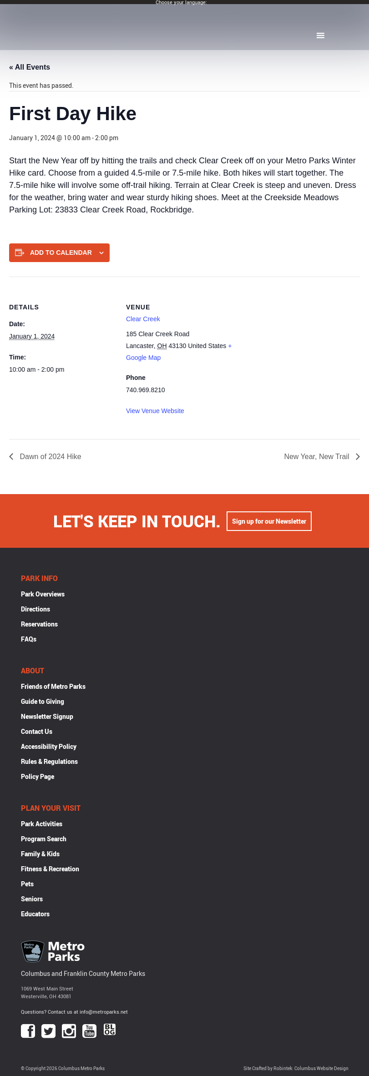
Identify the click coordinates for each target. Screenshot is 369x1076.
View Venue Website (155, 410)
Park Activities (41, 823)
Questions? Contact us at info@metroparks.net (74, 1011)
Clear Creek (143, 319)
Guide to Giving (42, 701)
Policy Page (37, 776)
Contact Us (36, 731)
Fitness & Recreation (50, 868)
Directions (35, 609)
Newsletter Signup (47, 716)
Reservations (39, 624)
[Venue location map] (291, 340)
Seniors (32, 898)
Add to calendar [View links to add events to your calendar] (61, 252)
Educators (35, 913)
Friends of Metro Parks (53, 686)
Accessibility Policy (48, 746)
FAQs (28, 639)
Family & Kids (40, 853)
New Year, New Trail (317, 456)
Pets (27, 883)
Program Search (43, 838)
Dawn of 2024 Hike (49, 456)
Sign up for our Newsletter (269, 521)
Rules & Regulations (49, 761)
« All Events (29, 67)
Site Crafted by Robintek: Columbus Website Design (296, 1068)
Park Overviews (43, 594)
